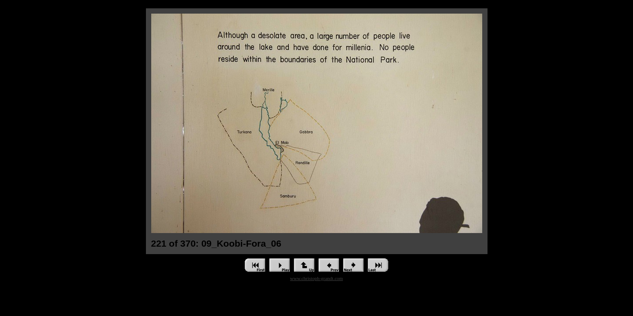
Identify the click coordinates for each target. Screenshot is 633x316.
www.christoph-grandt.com (316, 278)
